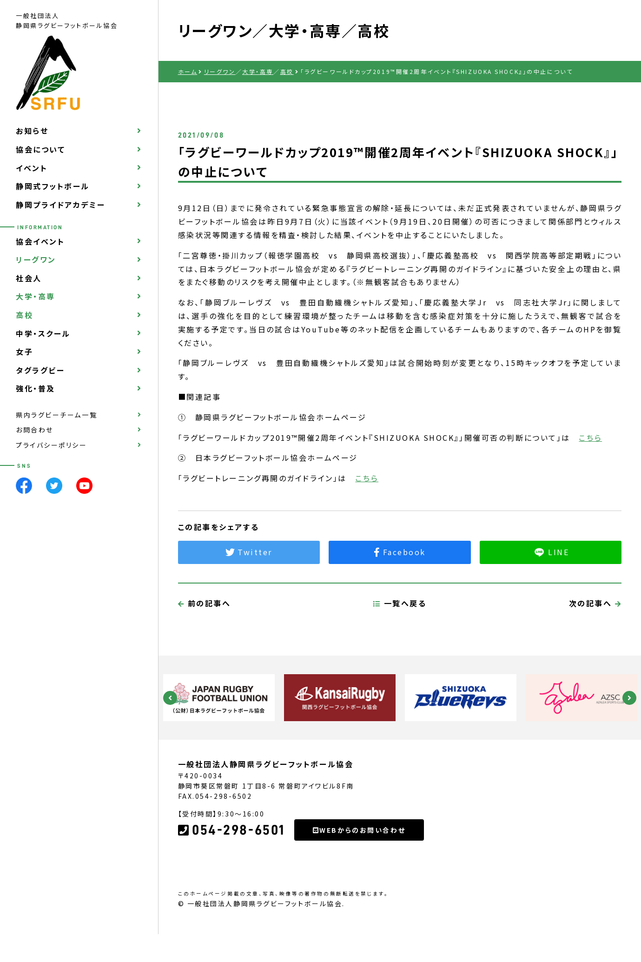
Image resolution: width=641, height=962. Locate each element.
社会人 (29, 278)
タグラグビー (40, 370)
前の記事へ (204, 646)
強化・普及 (35, 388)
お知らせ (32, 130)
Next (629, 698)
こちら (590, 437)
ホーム (188, 71)
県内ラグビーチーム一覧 (56, 414)
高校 (24, 314)
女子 (24, 351)
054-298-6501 (231, 874)
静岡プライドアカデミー (60, 204)
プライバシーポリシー (51, 445)
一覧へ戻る (400, 646)
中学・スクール (43, 333)
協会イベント (40, 241)
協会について (40, 149)
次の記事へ (595, 646)
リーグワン (36, 259)
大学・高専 (35, 296)
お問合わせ (34, 429)
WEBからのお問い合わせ (359, 873)
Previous (170, 698)
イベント (31, 167)
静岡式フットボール (53, 186)
